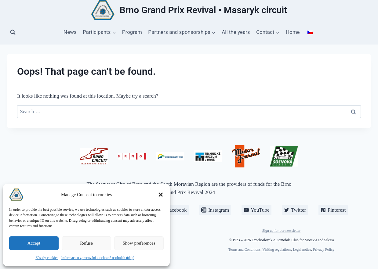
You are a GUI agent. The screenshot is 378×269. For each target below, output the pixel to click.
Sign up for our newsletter (281, 230)
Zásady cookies (46, 258)
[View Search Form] (12, 32)
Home (293, 32)
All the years (236, 32)
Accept (33, 243)
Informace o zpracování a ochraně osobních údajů (97, 258)
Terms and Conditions (244, 249)
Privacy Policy (323, 249)
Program (132, 32)
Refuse (86, 243)
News (70, 32)
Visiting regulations (276, 249)
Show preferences (138, 243)
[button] (161, 195)
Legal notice (302, 249)
